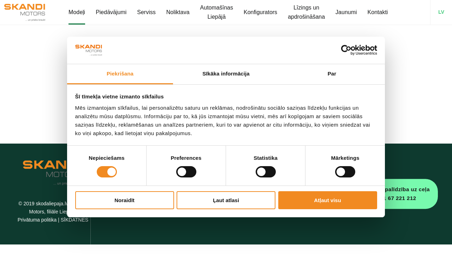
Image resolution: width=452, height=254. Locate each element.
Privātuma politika (37, 220)
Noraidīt (124, 200)
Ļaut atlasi (226, 200)
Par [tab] (332, 74)
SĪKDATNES (74, 220)
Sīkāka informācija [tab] (226, 74)
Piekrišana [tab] (120, 74)
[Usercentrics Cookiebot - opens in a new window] (346, 50)
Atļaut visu (327, 200)
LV (441, 12)
